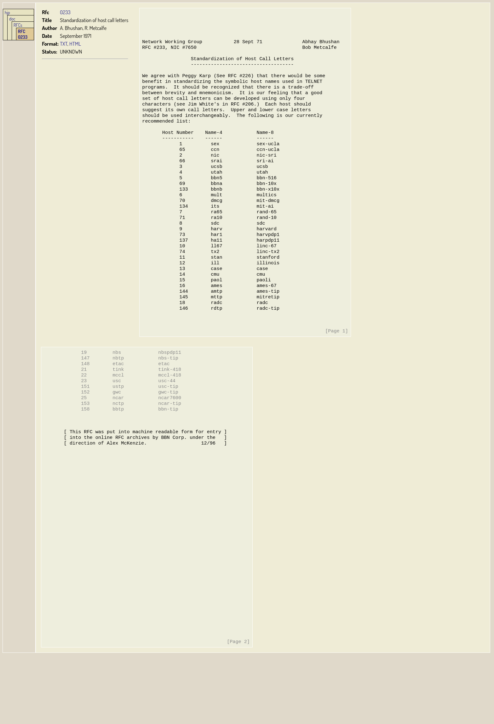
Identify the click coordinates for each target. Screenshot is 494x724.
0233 (65, 12)
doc (12, 18)
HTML (75, 43)
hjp (7, 12)
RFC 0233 (22, 34)
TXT (64, 43)
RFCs (18, 25)
